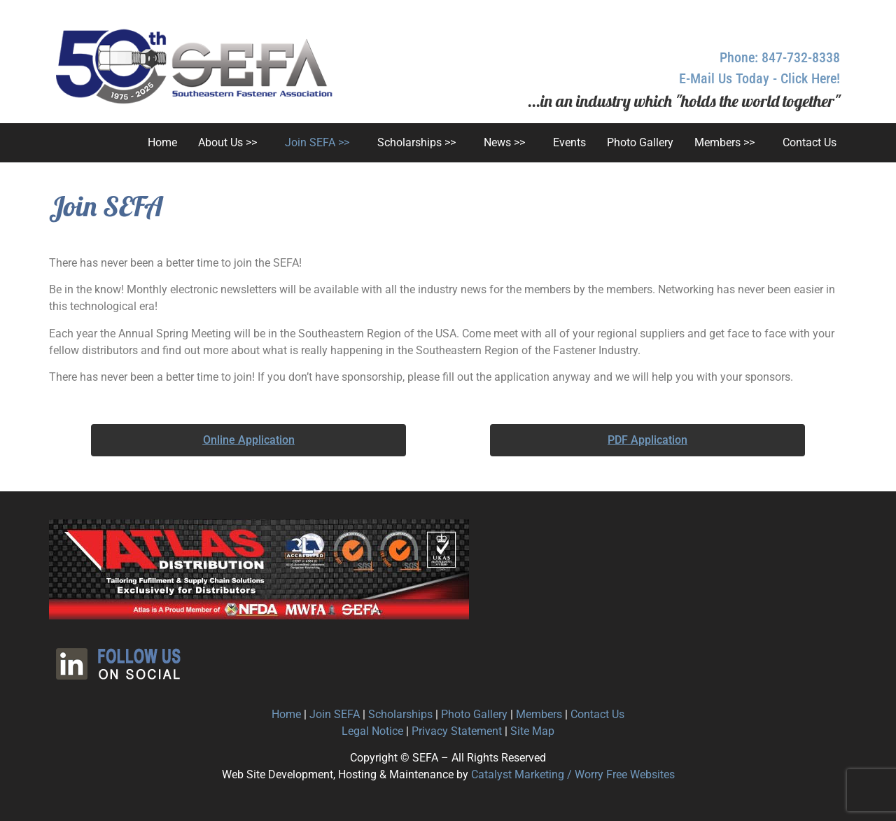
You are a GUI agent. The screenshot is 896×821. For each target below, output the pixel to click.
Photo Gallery (640, 142)
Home (162, 142)
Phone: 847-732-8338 (780, 57)
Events (569, 142)
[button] (231, 142)
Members (539, 714)
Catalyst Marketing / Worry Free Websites (573, 774)
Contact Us (597, 714)
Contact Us (809, 142)
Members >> (724, 142)
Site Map (532, 731)
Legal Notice (372, 731)
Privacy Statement (457, 731)
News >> (504, 142)
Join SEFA (334, 714)
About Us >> (227, 142)
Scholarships (400, 714)
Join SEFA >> (317, 142)
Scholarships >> (416, 142)
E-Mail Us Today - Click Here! (759, 78)
